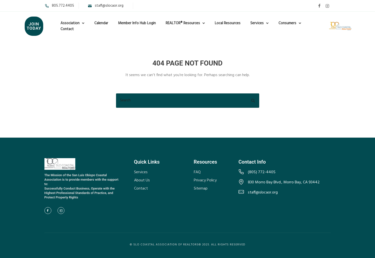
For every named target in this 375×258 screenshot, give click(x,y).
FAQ (197, 172)
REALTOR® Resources (183, 23)
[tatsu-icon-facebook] (319, 6)
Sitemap (201, 188)
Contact (67, 29)
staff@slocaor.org (109, 6)
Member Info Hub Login (137, 23)
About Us (142, 180)
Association (69, 23)
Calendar (101, 23)
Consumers (287, 23)
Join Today (34, 26)
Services (257, 23)
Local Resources (227, 23)
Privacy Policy (205, 180)
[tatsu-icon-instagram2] (327, 6)
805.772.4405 (63, 6)
